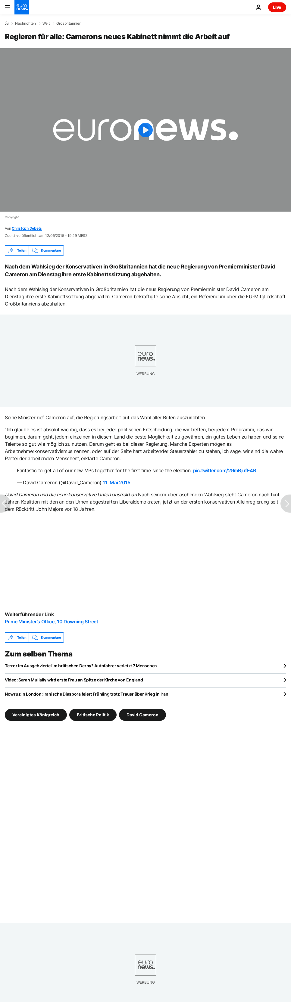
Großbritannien (68, 23)
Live (277, 7)
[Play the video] (145, 130)
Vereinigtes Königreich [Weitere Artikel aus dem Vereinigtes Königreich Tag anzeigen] (35, 714)
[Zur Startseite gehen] (21, 7)
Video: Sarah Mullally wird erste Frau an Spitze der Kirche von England (74, 679)
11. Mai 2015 (116, 482)
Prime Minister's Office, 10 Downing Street (51, 622)
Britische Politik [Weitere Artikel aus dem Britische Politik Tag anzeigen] (93, 714)
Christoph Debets (27, 228)
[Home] (6, 23)
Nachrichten (25, 23)
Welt (46, 23)
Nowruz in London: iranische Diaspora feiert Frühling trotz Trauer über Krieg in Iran (86, 693)
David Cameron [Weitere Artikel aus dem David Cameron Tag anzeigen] (142, 714)
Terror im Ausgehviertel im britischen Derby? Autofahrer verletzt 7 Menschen (81, 665)
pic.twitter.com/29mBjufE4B (224, 470)
